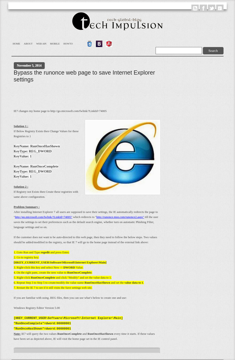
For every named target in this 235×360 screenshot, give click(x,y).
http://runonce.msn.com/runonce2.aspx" (120, 217)
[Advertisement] (97, 96)
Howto (68, 43)
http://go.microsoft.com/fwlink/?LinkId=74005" (43, 217)
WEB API (41, 43)
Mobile (55, 43)
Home (16, 43)
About (28, 43)
